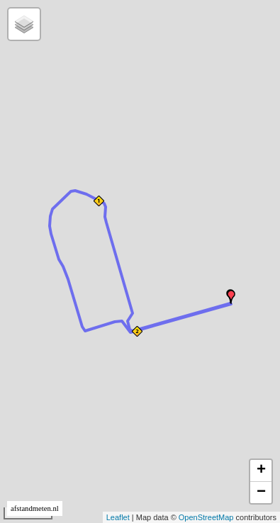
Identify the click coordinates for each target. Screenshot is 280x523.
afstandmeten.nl (35, 508)
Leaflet (118, 517)
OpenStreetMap (206, 517)
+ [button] (261, 470)
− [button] (261, 492)
